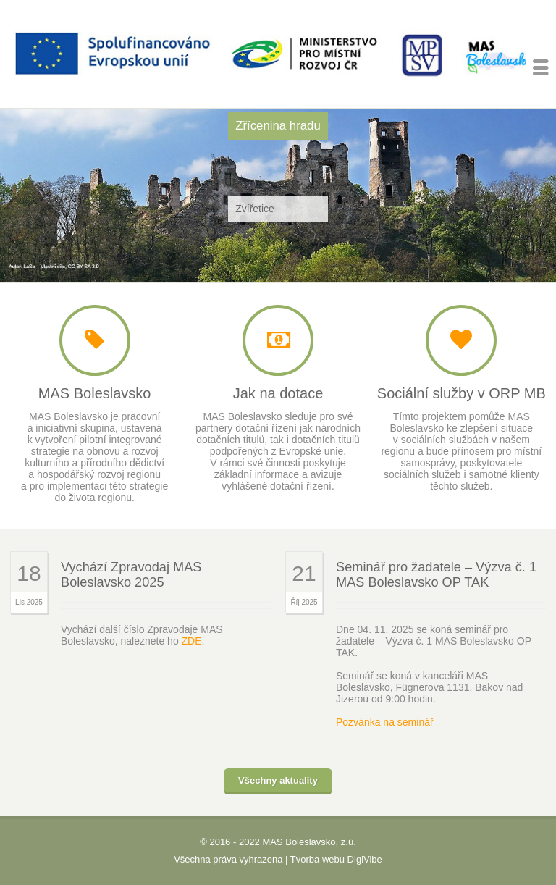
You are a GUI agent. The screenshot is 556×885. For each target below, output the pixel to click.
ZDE (192, 641)
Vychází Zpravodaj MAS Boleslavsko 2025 (131, 575)
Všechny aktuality (278, 780)
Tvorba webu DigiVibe (336, 859)
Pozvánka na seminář (385, 722)
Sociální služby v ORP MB (461, 393)
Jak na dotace (278, 393)
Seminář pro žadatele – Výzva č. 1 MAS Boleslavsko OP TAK (436, 575)
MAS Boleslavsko (94, 393)
